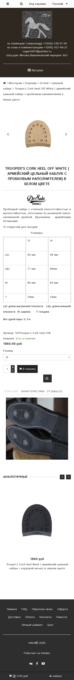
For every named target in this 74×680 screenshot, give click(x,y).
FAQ (24, 609)
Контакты (45, 617)
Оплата (29, 617)
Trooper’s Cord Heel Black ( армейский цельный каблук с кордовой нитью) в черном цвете (37, 567)
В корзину (27, 369)
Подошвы (31, 83)
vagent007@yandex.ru (37, 51)
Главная (11, 609)
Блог (50, 625)
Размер (8, 351)
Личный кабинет (32, 625)
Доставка (14, 617)
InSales (45, 653)
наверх (55, 676)
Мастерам (15, 83)
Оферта (62, 609)
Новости (61, 617)
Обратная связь (42, 609)
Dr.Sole (44, 83)
